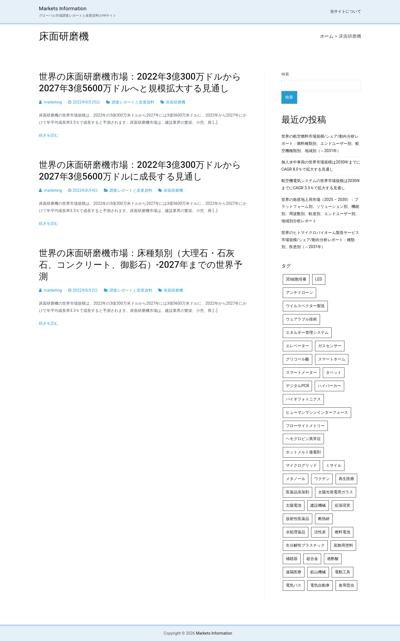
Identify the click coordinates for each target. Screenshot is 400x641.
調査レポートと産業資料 (133, 102)
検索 (285, 74)
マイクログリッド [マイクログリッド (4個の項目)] (301, 465)
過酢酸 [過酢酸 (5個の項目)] (333, 558)
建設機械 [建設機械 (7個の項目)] (318, 505)
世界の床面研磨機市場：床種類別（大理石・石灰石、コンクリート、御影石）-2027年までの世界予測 (140, 265)
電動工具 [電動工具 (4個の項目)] (342, 572)
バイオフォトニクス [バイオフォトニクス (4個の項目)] (303, 399)
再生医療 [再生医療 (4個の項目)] (346, 478)
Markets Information (62, 8)
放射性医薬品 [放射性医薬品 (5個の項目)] (297, 518)
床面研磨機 (175, 102)
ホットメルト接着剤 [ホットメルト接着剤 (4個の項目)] (303, 452)
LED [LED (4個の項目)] (318, 279)
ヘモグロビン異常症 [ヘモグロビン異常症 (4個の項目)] (303, 438)
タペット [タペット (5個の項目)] (333, 372)
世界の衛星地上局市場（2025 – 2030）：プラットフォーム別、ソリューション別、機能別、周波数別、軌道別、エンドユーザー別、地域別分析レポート (320, 210)
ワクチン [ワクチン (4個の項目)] (322, 478)
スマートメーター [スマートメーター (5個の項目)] (301, 372)
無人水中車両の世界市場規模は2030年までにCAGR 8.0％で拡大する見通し (320, 166)
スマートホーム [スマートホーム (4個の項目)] (331, 359)
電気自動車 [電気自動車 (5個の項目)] (320, 585)
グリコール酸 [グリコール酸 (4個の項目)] (297, 359)
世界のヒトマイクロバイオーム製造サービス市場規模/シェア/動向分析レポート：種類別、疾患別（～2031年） (320, 239)
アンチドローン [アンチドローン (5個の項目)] (299, 292)
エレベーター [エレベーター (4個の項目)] (297, 346)
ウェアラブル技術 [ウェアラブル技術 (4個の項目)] (301, 319)
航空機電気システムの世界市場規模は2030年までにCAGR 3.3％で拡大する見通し (320, 184)
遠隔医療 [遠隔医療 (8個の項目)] (293, 572)
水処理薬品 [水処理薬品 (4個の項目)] (295, 532)
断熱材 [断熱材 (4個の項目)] (324, 518)
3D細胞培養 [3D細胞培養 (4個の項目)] (296, 279)
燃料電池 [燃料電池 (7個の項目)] (342, 532)
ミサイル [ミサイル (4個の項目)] (333, 465)
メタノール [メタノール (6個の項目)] (295, 478)
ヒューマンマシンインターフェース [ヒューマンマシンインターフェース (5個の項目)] (317, 412)
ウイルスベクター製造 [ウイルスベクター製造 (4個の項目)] (305, 306)
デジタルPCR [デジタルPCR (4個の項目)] (297, 385)
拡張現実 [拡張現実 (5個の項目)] (342, 505)
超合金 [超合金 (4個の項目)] (312, 558)
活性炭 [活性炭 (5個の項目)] (320, 532)
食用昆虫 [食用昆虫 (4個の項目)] (346, 585)
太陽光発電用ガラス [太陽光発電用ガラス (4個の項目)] (335, 492)
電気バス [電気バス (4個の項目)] (293, 585)
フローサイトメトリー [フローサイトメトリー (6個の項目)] (305, 425)
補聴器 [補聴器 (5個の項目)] (292, 558)
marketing (53, 102)
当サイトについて (345, 11)
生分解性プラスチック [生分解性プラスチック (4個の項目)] (305, 545)
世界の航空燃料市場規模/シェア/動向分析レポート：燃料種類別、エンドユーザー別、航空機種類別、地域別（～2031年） (320, 143)
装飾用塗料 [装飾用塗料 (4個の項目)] (343, 545)
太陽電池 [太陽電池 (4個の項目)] (293, 505)
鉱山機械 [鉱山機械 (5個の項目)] (318, 572)
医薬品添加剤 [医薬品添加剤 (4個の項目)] (297, 492)
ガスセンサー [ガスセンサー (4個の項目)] (329, 346)
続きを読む (48, 135)
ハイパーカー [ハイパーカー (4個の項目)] (329, 385)
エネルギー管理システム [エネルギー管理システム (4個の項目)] (307, 332)
